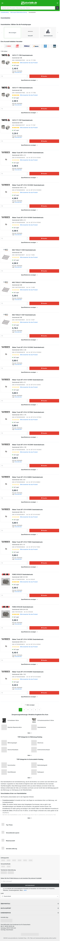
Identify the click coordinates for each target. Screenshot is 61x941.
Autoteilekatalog (5, 12)
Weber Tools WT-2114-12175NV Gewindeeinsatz (35, 413)
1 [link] (20, 709)
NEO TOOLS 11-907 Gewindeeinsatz (35, 316)
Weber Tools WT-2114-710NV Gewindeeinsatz (35, 543)
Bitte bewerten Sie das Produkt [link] (29, 62)
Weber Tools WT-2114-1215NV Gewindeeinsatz (35, 381)
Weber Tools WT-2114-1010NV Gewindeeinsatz (35, 154)
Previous (2, 32)
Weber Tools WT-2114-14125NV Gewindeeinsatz (35, 446)
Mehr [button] (25, 890)
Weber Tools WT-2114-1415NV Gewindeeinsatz (35, 640)
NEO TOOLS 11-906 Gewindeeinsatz (35, 284)
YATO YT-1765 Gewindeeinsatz (35, 56)
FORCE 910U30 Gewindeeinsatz (35, 608)
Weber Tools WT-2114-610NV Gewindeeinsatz (35, 511)
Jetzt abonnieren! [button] (30, 885)
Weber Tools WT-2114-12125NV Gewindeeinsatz (35, 348)
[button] (57, 8)
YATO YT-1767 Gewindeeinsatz (35, 121)
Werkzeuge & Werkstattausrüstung (18, 12)
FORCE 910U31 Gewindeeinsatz (35, 576)
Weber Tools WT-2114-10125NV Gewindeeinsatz (35, 186)
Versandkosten (18, 72)
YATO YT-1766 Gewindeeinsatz (35, 89)
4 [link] (31, 709)
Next (57, 32)
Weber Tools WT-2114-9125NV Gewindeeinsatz (35, 673)
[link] (57, 3)
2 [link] (24, 709)
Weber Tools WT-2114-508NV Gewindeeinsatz (35, 478)
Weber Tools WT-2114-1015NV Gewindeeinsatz (35, 219)
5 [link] (35, 709)
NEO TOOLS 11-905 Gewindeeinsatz (35, 251)
